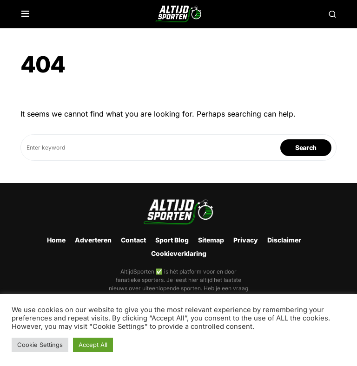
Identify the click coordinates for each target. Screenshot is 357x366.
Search (306, 147)
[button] (25, 14)
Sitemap (211, 240)
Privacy (245, 240)
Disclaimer (284, 240)
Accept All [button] (93, 344)
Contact (133, 240)
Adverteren (93, 240)
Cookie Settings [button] (40, 344)
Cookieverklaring (178, 253)
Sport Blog (172, 240)
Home (56, 240)
